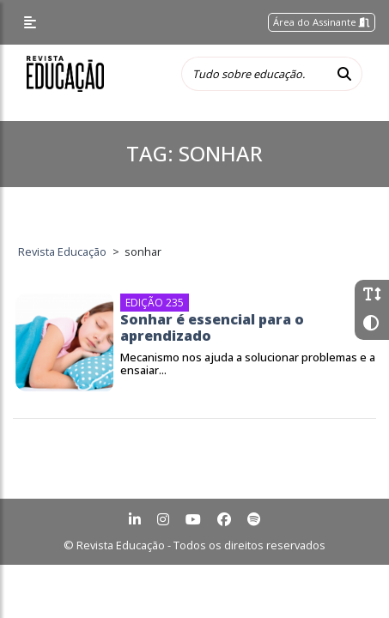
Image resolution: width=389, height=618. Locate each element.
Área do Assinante (321, 21)
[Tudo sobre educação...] (254, 74)
